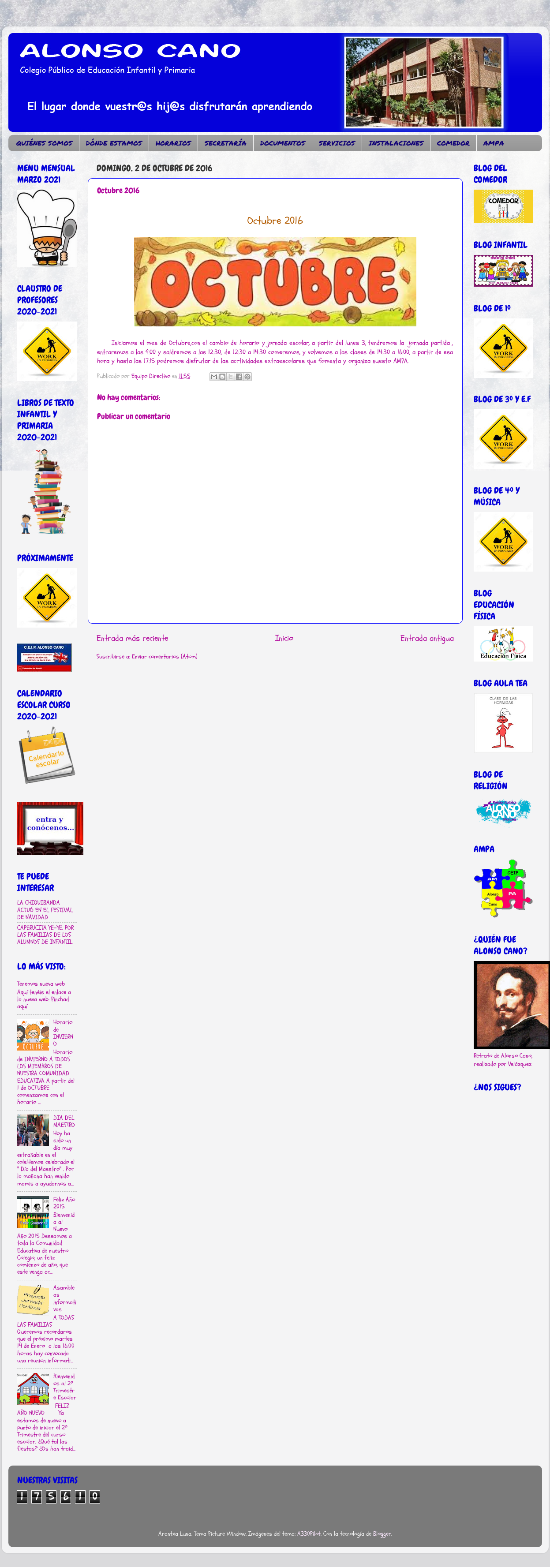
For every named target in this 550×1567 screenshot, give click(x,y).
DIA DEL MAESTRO (64, 1121)
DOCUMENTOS (282, 143)
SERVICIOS (337, 143)
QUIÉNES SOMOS (44, 143)
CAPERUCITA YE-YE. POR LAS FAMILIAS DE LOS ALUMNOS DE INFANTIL (45, 935)
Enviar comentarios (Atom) (165, 657)
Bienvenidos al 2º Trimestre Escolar (64, 1387)
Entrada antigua (427, 638)
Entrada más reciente (132, 638)
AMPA (493, 143)
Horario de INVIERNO (63, 1033)
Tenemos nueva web (41, 984)
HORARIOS (173, 143)
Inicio (284, 638)
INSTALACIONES (396, 143)
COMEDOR (453, 143)
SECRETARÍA (226, 143)
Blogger (382, 1534)
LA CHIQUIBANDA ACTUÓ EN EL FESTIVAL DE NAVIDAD (45, 910)
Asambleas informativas (64, 1298)
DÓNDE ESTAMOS (114, 143)
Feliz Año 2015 (64, 1203)
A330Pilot (309, 1534)
